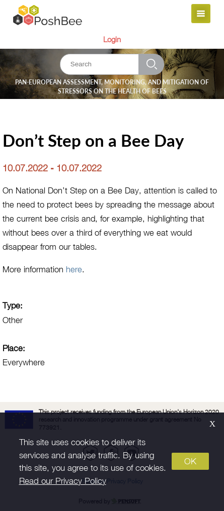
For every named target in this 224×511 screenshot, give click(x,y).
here (74, 269)
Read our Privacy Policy (62, 481)
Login (112, 39)
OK (190, 461)
